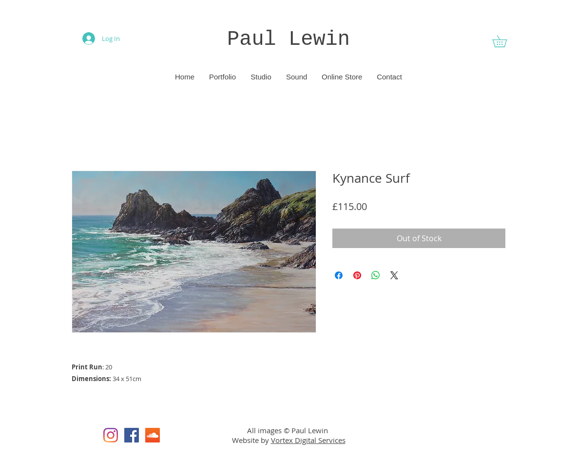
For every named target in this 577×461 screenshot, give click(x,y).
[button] (505, 41)
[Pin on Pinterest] (357, 275)
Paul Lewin (288, 39)
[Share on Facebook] (339, 275)
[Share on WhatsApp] (376, 275)
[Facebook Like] (460, 435)
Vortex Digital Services (308, 440)
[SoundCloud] (152, 435)
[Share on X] (394, 275)
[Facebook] (131, 435)
